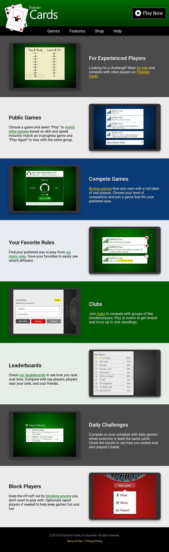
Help (118, 31)
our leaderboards (32, 375)
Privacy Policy (94, 541)
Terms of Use (74, 541)
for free (142, 68)
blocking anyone (58, 496)
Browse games (100, 189)
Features (77, 31)
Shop (99, 31)
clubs (101, 314)
